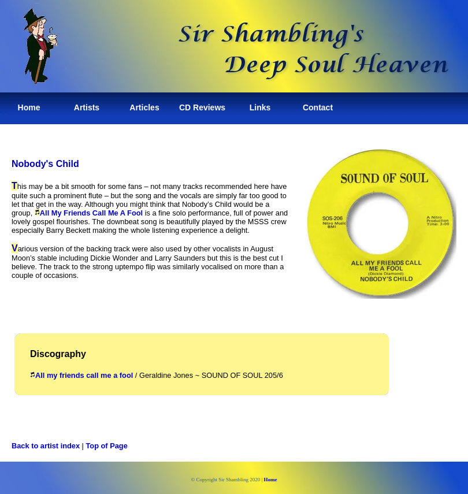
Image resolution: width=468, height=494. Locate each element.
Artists (86, 107)
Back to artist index (46, 445)
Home (29, 107)
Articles (144, 107)
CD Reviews (202, 107)
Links (260, 107)
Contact (318, 107)
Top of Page (107, 445)
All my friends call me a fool (81, 375)
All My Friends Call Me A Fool (91, 213)
